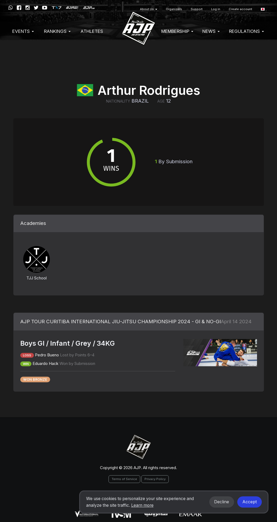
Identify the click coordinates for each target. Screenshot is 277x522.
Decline (221, 501)
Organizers (174, 9)
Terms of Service (124, 479)
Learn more (142, 505)
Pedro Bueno (47, 354)
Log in (215, 9)
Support (197, 9)
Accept (249, 501)
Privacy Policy (155, 479)
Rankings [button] (57, 31)
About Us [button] (148, 9)
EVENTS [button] (23, 31)
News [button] (211, 31)
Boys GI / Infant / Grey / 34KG (67, 343)
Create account (240, 9)
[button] (262, 9)
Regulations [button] (246, 31)
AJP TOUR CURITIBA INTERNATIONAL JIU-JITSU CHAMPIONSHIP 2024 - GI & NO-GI (120, 321)
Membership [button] (177, 31)
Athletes (92, 31)
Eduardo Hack (45, 363)
